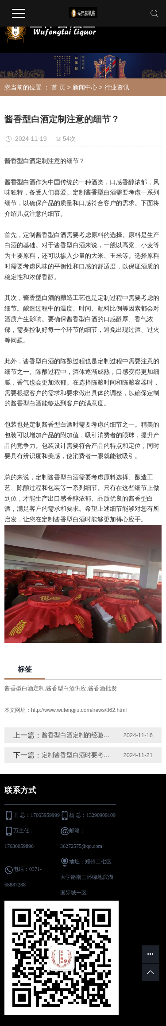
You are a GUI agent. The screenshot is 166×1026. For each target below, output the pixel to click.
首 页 (58, 87)
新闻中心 (85, 87)
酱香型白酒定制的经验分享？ (77, 734)
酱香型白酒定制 (24, 688)
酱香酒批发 (102, 688)
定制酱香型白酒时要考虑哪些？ (77, 754)
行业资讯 (116, 87)
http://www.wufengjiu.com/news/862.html (79, 710)
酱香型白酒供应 (66, 688)
